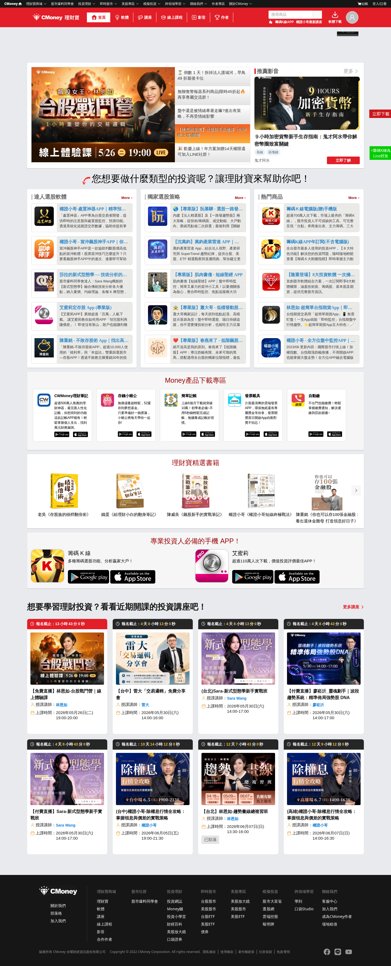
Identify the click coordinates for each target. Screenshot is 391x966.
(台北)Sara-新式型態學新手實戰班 (234, 691)
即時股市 (106, 3)
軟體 (122, 17)
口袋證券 (174, 939)
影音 (198, 17)
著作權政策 (246, 952)
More (125, 198)
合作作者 (104, 939)
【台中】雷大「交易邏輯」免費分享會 (150, 694)
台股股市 (208, 901)
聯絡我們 (196, 3)
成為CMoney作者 (337, 916)
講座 (145, 17)
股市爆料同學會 (62, 3)
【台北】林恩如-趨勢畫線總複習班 (234, 811)
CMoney (13, 3)
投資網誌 (174, 901)
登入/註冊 (380, 3)
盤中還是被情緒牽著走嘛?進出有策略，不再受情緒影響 (209, 113)
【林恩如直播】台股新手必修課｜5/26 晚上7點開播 (212, 132)
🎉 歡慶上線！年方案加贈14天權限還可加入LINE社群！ (211, 151)
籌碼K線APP (284, 22)
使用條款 (227, 952)
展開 (348, 54)
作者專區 (218, 3)
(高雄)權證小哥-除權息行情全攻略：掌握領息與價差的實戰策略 (322, 814)
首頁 (99, 17)
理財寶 (102, 901)
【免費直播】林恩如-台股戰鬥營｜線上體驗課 (65, 694)
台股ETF (208, 916)
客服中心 (329, 901)
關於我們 (58, 905)
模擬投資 (149, 3)
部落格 (56, 913)
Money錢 (175, 908)
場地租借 (329, 924)
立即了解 (343, 160)
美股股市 (208, 908)
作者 (222, 17)
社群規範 (265, 952)
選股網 (268, 908)
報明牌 (268, 924)
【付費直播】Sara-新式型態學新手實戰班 (66, 814)
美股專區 (128, 3)
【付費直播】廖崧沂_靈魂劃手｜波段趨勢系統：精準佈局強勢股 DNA (323, 694)
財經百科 (174, 924)
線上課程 (171, 17)
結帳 (362, 4)
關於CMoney (238, 3)
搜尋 (317, 15)
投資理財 (84, 3)
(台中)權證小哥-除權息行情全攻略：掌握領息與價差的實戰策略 (150, 814)
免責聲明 (283, 952)
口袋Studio (304, 908)
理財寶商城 (34, 3)
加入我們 (58, 920)
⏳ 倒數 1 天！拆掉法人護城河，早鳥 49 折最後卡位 (211, 75)
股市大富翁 (272, 901)
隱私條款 (209, 952)
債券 (205, 931)
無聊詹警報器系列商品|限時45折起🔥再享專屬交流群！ (211, 94)
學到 (298, 901)
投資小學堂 (176, 916)
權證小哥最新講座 (309, 22)
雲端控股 (270, 916)
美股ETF (208, 924)
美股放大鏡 (176, 931)
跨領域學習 (173, 3)
